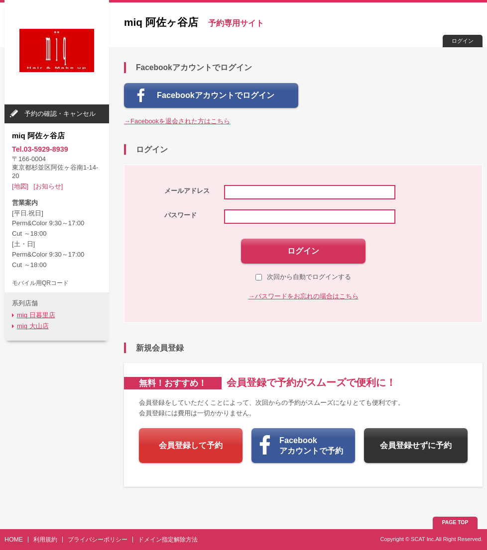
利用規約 (45, 539)
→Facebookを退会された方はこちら (177, 121)
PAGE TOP (455, 522)
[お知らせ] (48, 186)
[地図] (20, 186)
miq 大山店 (33, 326)
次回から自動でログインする (303, 276)
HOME (13, 539)
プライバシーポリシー (97, 539)
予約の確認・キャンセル (60, 113)
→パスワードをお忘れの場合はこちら (303, 296)
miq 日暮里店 (36, 315)
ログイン (463, 41)
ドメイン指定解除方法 (168, 539)
